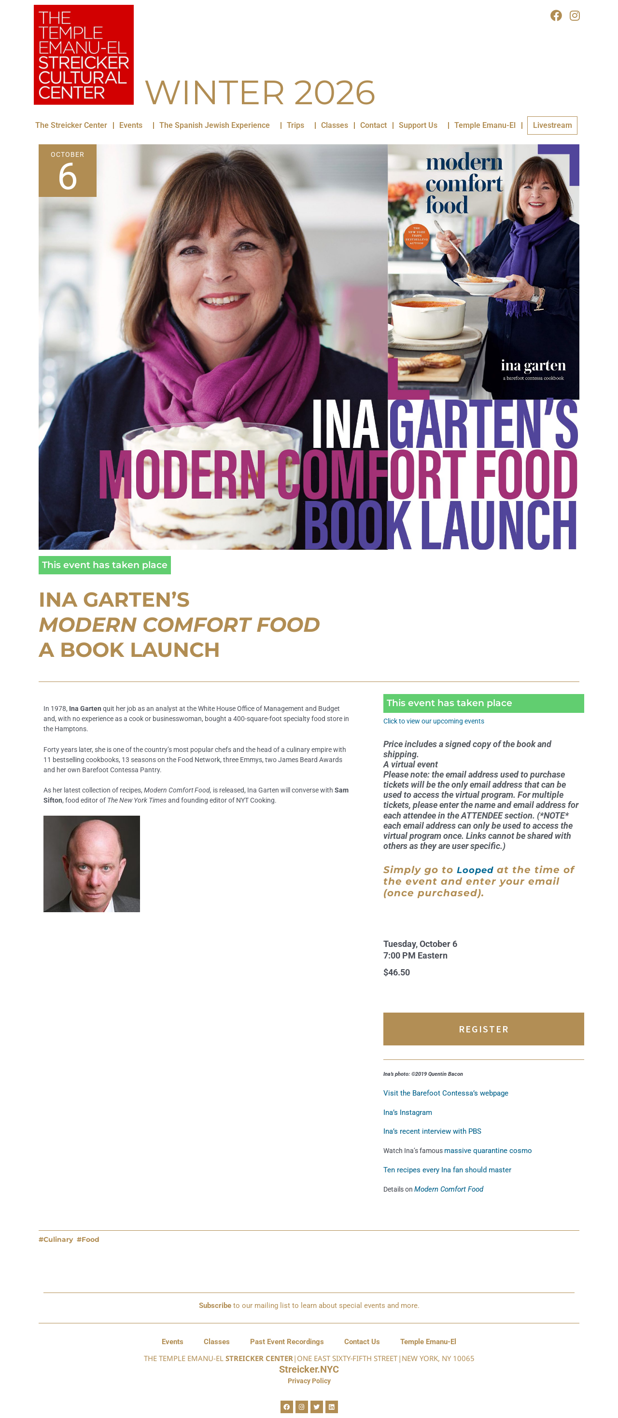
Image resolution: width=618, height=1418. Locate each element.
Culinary (58, 1255)
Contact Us (362, 1341)
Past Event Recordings (287, 1341)
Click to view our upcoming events (438, 721)
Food (90, 1255)
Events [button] (133, 125)
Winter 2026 (260, 92)
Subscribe (215, 1305)
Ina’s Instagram (407, 1125)
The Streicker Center (71, 125)
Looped (477, 878)
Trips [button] (298, 125)
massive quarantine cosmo (492, 1165)
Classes (334, 125)
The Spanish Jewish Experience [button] (217, 125)
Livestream (552, 125)
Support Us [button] (420, 125)
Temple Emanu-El (485, 125)
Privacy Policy (309, 1381)
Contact (373, 125)
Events (172, 1341)
